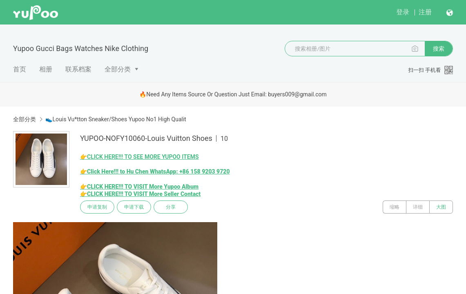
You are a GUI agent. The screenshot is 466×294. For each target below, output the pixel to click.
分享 (171, 207)
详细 (418, 207)
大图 (441, 207)
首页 (19, 69)
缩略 (394, 207)
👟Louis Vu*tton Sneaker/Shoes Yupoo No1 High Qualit (115, 119)
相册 (45, 69)
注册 (425, 12)
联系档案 (78, 69)
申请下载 (134, 207)
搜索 (438, 48)
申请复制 (97, 207)
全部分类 (118, 69)
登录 (402, 12)
